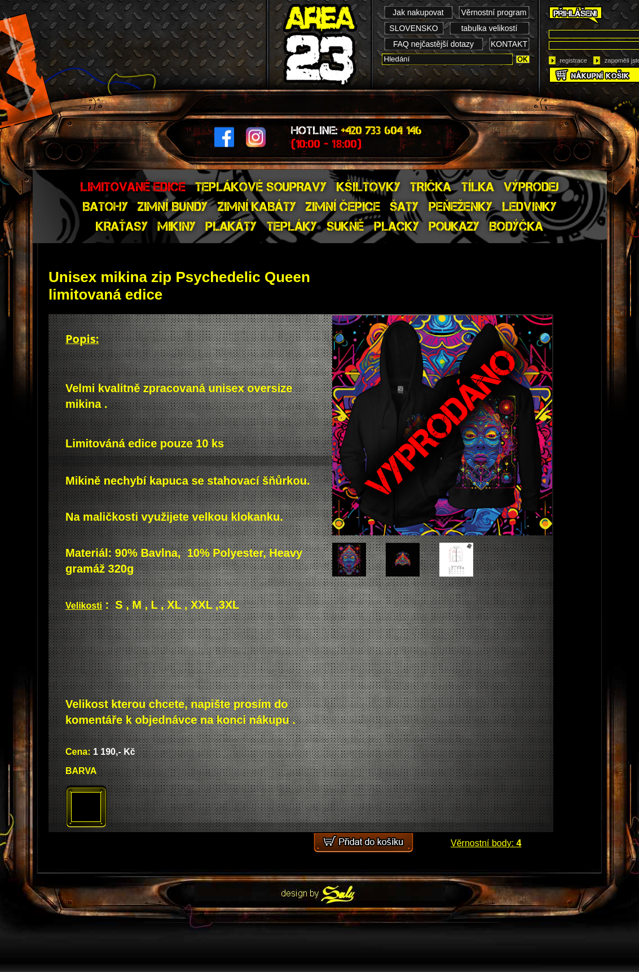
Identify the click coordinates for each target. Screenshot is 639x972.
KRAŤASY (122, 226)
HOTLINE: (356, 137)
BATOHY (105, 206)
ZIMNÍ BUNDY (173, 206)
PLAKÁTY (231, 226)
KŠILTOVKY (368, 186)
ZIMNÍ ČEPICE (343, 206)
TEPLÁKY (292, 226)
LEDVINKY (529, 206)
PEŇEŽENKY (460, 206)
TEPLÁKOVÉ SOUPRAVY (261, 186)
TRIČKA (430, 186)
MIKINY (176, 226)
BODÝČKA (516, 226)
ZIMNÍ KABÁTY (257, 206)
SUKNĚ (345, 226)
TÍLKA (477, 186)
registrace (573, 60)
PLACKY (396, 226)
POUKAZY (454, 226)
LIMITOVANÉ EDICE (133, 186)
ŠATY (404, 206)
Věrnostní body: (486, 843)
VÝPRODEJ (531, 186)
